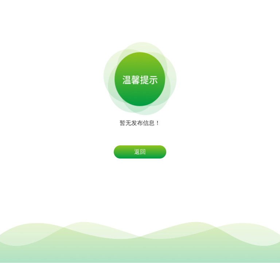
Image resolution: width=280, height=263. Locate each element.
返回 (140, 152)
